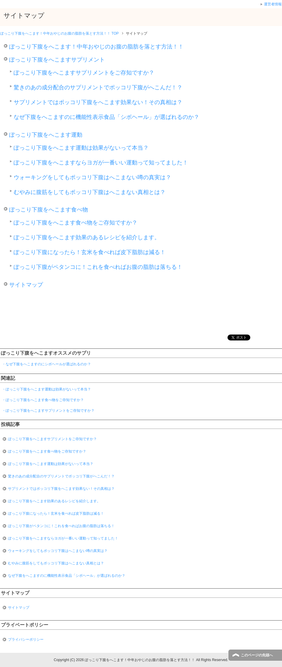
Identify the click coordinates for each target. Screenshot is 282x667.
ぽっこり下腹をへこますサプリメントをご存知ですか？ (84, 73)
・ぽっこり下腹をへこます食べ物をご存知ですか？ (43, 400)
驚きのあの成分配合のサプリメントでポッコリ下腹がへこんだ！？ (98, 87)
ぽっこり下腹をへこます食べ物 (48, 209)
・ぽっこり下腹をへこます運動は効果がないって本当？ (46, 389)
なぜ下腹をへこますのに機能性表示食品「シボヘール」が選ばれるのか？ (106, 117)
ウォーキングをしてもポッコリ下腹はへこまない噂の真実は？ (92, 177)
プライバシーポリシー (26, 639)
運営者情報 (273, 4)
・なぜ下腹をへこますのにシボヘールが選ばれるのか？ (46, 364)
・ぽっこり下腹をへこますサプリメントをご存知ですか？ (48, 410)
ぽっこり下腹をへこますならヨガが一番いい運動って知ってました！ (101, 162)
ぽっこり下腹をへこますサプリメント (57, 59)
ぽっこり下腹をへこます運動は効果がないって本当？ (81, 148)
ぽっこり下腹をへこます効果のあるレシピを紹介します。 (87, 237)
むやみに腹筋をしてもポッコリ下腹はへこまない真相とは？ (90, 192)
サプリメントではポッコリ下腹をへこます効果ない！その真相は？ (98, 102)
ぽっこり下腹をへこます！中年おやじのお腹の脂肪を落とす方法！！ (96, 46)
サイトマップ (26, 285)
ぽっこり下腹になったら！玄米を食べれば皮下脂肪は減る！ (90, 252)
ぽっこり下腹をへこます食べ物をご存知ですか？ (75, 222)
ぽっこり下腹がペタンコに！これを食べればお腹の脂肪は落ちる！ (98, 267)
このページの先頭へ (257, 655)
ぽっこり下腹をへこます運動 (45, 135)
